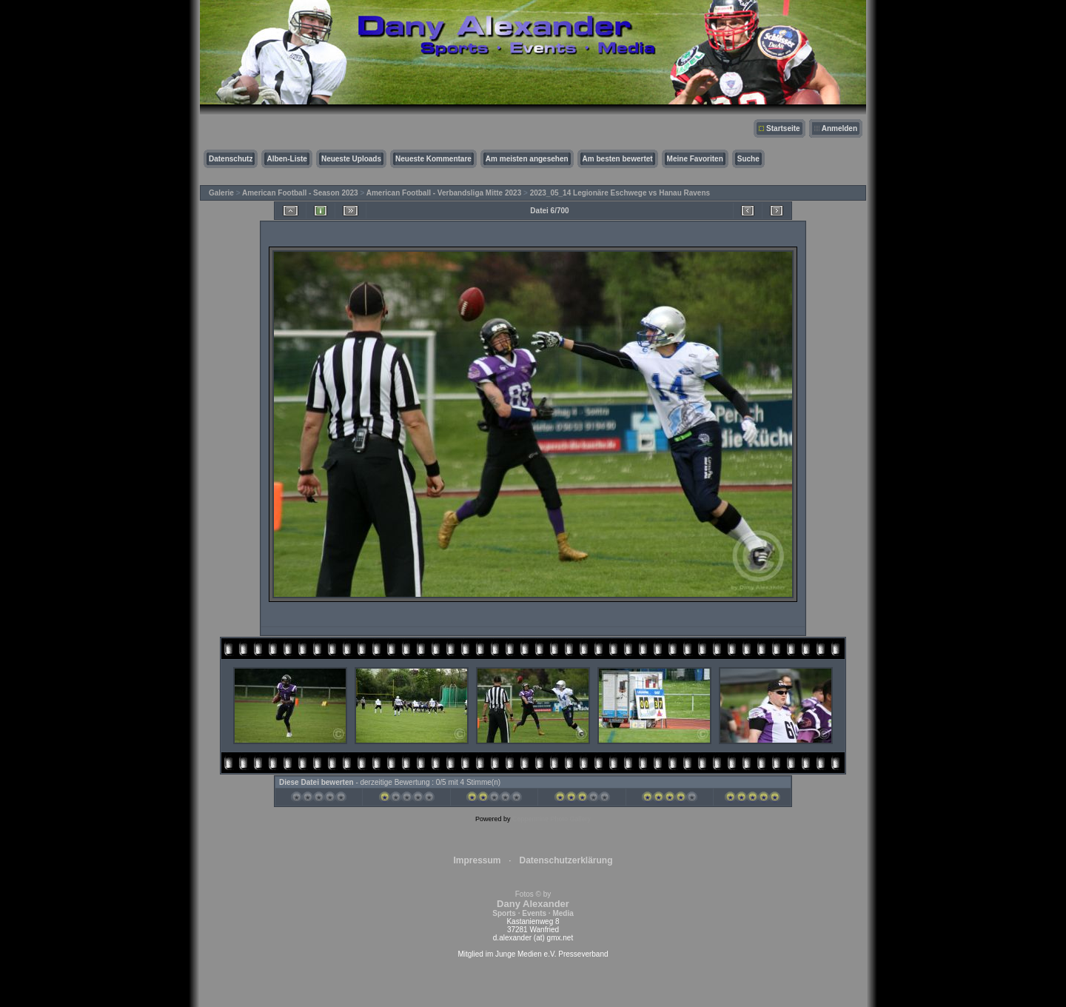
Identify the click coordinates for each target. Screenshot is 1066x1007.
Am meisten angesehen (527, 159)
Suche (748, 159)
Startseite (783, 128)
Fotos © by (532, 903)
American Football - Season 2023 (300, 193)
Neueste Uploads (351, 159)
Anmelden (839, 128)
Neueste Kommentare (433, 159)
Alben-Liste (286, 159)
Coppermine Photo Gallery (551, 819)
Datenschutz (230, 159)
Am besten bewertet (618, 159)
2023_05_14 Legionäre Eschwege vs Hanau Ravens (620, 193)
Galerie (221, 193)
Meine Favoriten (695, 159)
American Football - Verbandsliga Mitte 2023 (444, 193)
